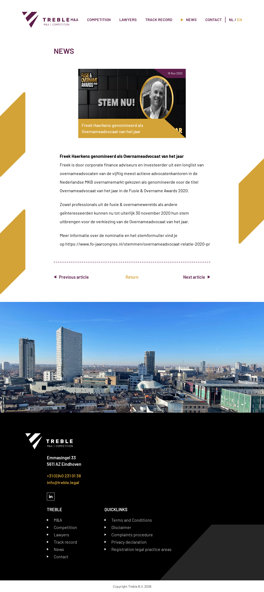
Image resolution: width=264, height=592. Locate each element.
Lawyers (128, 19)
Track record (158, 19)
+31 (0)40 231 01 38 (64, 475)
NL (231, 19)
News (189, 19)
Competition (99, 19)
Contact (213, 19)
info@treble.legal (63, 482)
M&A (74, 19)
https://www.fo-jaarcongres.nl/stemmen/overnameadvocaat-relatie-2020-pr (137, 243)
